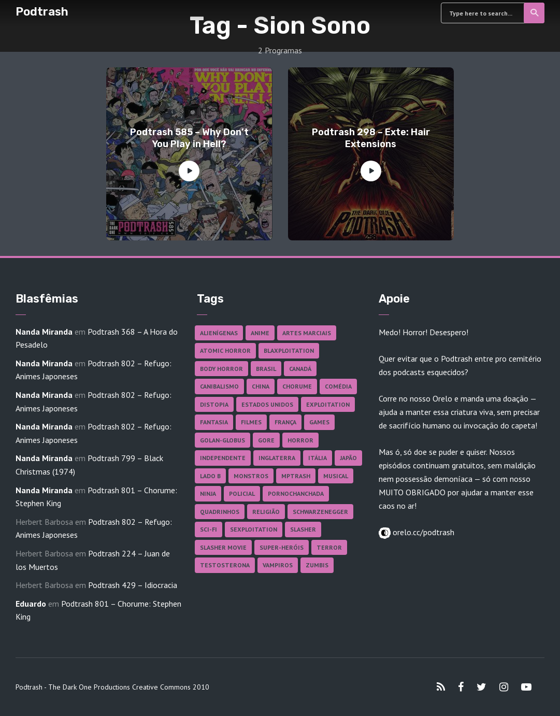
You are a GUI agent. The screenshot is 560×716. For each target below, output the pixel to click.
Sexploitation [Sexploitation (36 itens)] (253, 529)
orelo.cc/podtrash (422, 532)
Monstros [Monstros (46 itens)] (251, 476)
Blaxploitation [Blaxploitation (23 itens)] (289, 350)
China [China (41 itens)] (260, 386)
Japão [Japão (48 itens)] (348, 458)
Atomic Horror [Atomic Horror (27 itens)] (225, 350)
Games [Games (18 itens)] (319, 422)
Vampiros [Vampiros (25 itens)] (278, 565)
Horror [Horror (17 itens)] (300, 440)
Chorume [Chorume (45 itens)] (297, 386)
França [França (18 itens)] (285, 422)
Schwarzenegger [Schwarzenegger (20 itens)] (320, 511)
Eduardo (31, 603)
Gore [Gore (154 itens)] (266, 440)
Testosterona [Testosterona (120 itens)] (225, 565)
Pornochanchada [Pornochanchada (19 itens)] (296, 493)
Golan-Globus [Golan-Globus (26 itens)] (222, 440)
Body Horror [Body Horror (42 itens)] (221, 369)
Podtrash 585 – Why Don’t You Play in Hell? (189, 138)
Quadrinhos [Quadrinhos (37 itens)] (219, 511)
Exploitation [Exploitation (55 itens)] (328, 404)
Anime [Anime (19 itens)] (260, 333)
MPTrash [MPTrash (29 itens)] (295, 476)
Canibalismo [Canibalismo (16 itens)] (219, 386)
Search (534, 13)
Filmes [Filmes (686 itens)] (251, 422)
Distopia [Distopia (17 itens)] (214, 404)
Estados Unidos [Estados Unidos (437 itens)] (267, 404)
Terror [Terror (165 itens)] (329, 547)
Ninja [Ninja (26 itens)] (208, 493)
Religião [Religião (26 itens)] (266, 511)
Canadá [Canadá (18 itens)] (300, 369)
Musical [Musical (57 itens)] (335, 476)
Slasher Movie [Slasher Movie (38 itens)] (223, 547)
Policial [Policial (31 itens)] (242, 493)
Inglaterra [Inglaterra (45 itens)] (277, 458)
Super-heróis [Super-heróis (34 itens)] (282, 547)
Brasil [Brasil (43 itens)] (266, 369)
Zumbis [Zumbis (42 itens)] (317, 565)
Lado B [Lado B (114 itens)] (210, 476)
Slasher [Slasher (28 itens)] (303, 529)
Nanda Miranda (44, 331)
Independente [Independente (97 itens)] (223, 458)
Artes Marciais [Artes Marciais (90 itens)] (306, 333)
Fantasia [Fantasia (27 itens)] (214, 422)
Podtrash (42, 12)
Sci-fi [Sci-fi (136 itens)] (208, 529)
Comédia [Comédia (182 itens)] (338, 386)
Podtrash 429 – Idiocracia (132, 585)
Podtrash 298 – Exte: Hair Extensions (371, 138)
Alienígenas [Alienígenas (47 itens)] (219, 333)
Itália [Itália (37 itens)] (317, 458)
